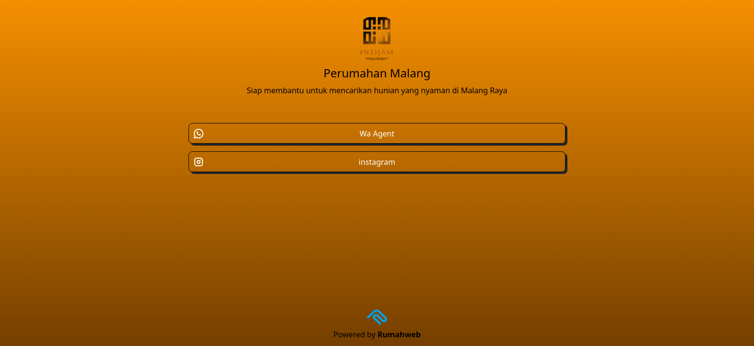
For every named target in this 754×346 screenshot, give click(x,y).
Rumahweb (399, 334)
